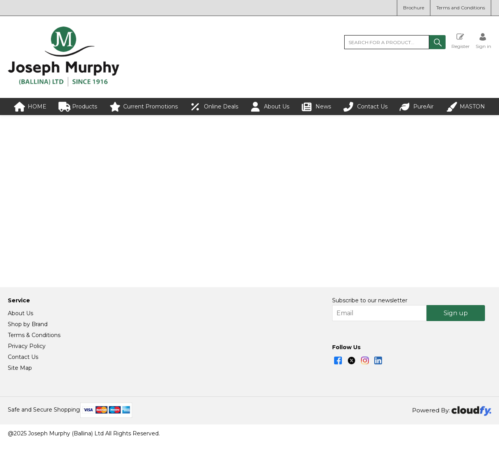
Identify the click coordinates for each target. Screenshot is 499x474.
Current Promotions (144, 107)
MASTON (465, 107)
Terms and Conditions (460, 8)
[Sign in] (483, 41)
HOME (30, 107)
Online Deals (214, 107)
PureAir (417, 107)
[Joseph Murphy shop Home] (63, 84)
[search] (386, 42)
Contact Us (365, 107)
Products (77, 107)
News (316, 107)
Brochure (413, 8)
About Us (269, 107)
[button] (437, 42)
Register (460, 41)
